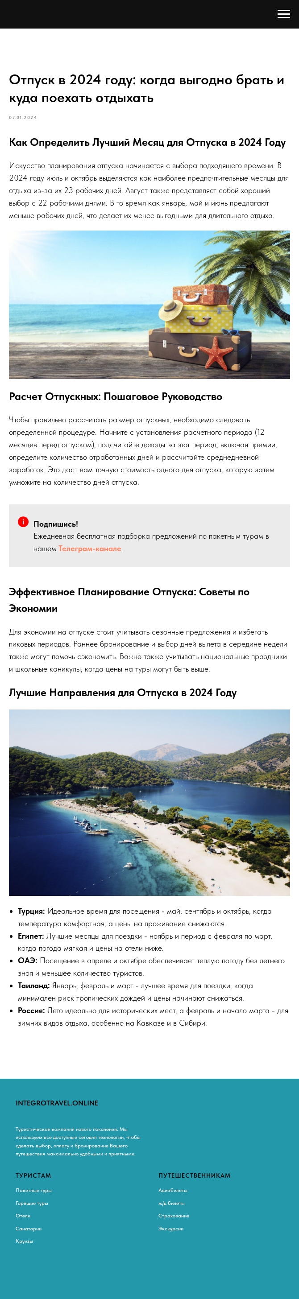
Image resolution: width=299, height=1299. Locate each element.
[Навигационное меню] (284, 14)
